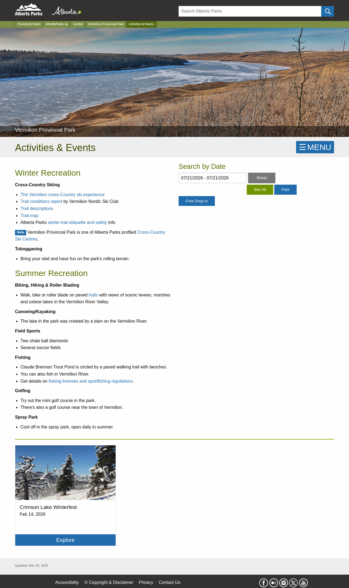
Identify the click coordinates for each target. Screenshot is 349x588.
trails (93, 295)
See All (260, 189)
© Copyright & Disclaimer (109, 582)
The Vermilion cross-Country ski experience (62, 194)
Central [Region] (78, 24)
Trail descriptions (36, 208)
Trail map (29, 215)
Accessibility (67, 582)
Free (285, 189)
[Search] (250, 11)
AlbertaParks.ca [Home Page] (57, 24)
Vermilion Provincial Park (106, 24)
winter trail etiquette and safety (77, 222)
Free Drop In (197, 201)
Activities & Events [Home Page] (141, 24)
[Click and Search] (327, 11)
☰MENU (315, 147)
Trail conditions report (41, 201)
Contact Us (169, 582)
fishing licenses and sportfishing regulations (91, 381)
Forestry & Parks (29, 24)
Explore (65, 540)
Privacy (146, 582)
